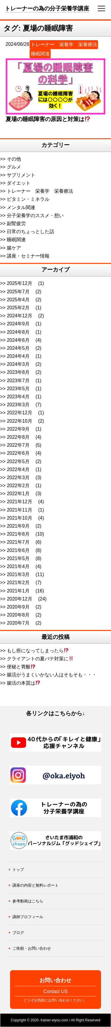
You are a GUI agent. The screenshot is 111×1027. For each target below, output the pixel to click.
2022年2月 (18, 485)
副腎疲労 (16, 223)
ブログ (18, 932)
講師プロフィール (27, 917)
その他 (14, 159)
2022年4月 (18, 469)
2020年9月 (18, 606)
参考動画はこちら (27, 901)
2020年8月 (18, 614)
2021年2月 (18, 582)
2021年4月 (18, 566)
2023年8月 (18, 372)
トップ (18, 869)
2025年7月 (18, 291)
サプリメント (21, 175)
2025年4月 (18, 299)
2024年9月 (18, 323)
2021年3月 (18, 574)
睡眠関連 (40, 53)
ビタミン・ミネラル (28, 199)
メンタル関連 (21, 207)
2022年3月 (18, 477)
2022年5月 (18, 461)
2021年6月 (18, 550)
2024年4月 (18, 356)
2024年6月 (18, 340)
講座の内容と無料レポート (35, 885)
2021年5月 (18, 558)
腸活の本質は (23, 683)
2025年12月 (19, 283)
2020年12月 (19, 598)
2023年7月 (18, 380)
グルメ (14, 167)
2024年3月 (18, 364)
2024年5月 (18, 348)
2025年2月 (18, 307)
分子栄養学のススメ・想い (35, 215)
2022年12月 (19, 412)
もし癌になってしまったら (38, 650)
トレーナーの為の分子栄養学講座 (47, 8)
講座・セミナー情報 (28, 255)
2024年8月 (18, 332)
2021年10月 (19, 517)
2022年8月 (18, 437)
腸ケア (14, 247)
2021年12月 (19, 501)
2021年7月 (18, 542)
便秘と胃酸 (21, 666)
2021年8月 (18, 534)
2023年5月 (18, 388)
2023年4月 (18, 396)
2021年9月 (18, 526)
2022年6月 (18, 453)
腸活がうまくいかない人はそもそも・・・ (52, 674)
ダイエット (18, 183)
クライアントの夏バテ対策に (40, 658)
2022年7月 (18, 445)
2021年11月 (19, 509)
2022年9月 (18, 429)
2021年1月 (18, 590)
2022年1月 (18, 493)
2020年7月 (18, 622)
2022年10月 (19, 421)
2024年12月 (19, 315)
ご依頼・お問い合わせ (31, 948)
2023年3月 (18, 404)
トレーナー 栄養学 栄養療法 (64, 44)
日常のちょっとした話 (30, 231)
